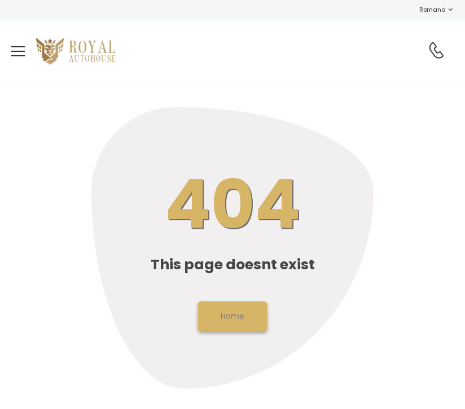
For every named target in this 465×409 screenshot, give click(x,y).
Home (232, 316)
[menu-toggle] (18, 51)
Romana (426, 9)
